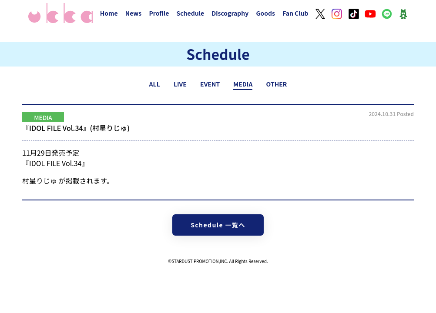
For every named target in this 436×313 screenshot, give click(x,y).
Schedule (190, 13)
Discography (229, 13)
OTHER (276, 84)
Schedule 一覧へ (218, 224)
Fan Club (295, 13)
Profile (159, 13)
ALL (154, 84)
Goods (265, 13)
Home (109, 13)
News (133, 13)
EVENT (210, 84)
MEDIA (242, 84)
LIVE (180, 84)
